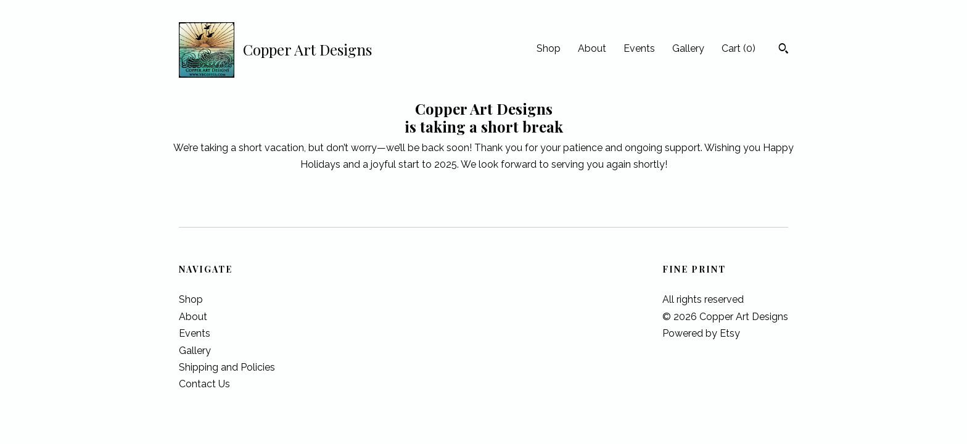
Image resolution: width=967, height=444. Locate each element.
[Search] (783, 50)
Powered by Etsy (701, 333)
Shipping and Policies (227, 367)
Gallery (688, 48)
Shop (549, 48)
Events (639, 48)
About (592, 48)
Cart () (738, 48)
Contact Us (204, 384)
